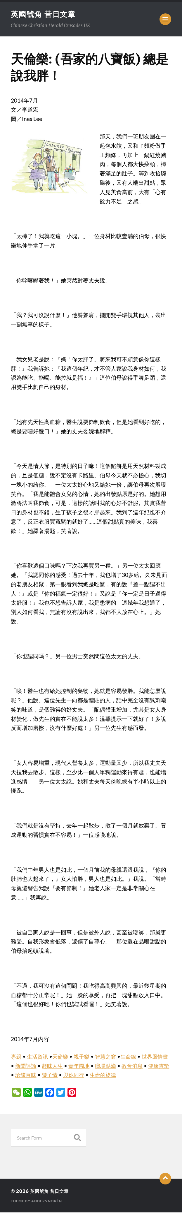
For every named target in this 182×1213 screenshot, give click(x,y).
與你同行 (94, 1075)
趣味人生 (61, 1066)
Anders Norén (46, 1201)
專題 (16, 1057)
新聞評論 (33, 1066)
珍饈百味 (44, 1075)
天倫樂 (62, 1057)
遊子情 (69, 1075)
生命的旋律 (124, 1075)
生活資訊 (38, 1057)
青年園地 (88, 1066)
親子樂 (84, 1057)
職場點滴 (116, 1066)
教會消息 (144, 1066)
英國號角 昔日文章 (44, 14)
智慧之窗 (109, 1057)
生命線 (133, 1057)
